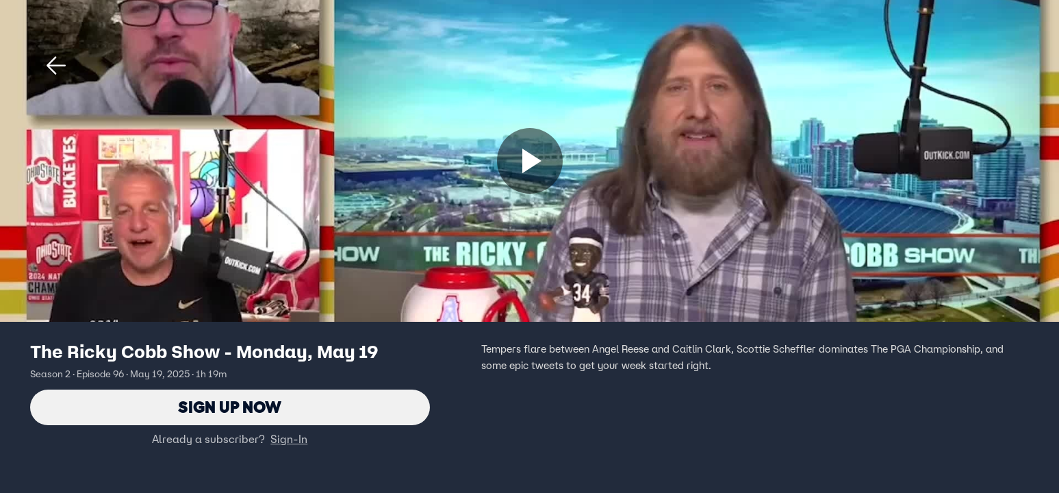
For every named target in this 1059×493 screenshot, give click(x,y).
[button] (56, 66)
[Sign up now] (530, 161)
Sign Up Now (229, 407)
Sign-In (288, 439)
